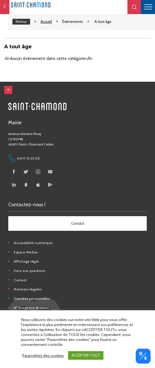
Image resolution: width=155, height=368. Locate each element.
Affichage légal (26, 261)
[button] (134, 7)
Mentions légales (27, 289)
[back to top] (8, 90)
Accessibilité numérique (33, 243)
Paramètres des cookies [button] (43, 355)
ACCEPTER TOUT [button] (85, 355)
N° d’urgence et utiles (31, 308)
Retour (21, 21)
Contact (20, 280)
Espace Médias (26, 252)
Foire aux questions (29, 271)
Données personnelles (31, 298)
